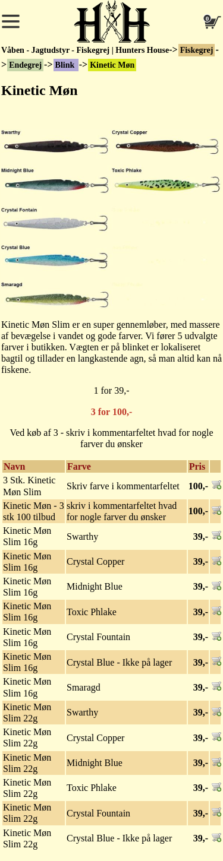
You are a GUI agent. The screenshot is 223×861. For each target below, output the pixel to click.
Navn (14, 466)
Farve (79, 466)
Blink (66, 65)
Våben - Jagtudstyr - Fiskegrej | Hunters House (85, 50)
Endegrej (25, 65)
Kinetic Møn (112, 65)
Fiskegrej (196, 50)
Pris (197, 466)
